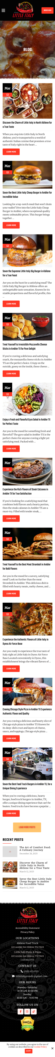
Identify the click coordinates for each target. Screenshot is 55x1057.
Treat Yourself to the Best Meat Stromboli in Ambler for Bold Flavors (26, 566)
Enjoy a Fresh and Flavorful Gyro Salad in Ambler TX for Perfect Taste (26, 421)
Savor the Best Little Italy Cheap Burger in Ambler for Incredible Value (27, 194)
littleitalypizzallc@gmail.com (31, 976)
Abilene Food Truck (27, 943)
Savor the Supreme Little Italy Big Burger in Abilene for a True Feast (26, 273)
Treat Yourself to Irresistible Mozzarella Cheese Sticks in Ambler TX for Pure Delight (25, 346)
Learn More (11, 152)
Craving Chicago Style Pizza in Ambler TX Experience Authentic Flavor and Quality (27, 711)
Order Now (47, 10)
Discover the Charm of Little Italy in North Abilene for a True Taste (27, 125)
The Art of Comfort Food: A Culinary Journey (35, 848)
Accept (28, 1051)
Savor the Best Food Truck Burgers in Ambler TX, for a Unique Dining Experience (27, 786)
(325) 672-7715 (31, 971)
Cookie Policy (40, 1047)
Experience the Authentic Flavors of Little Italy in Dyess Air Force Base (25, 641)
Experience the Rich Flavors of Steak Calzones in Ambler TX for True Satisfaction (25, 491)
